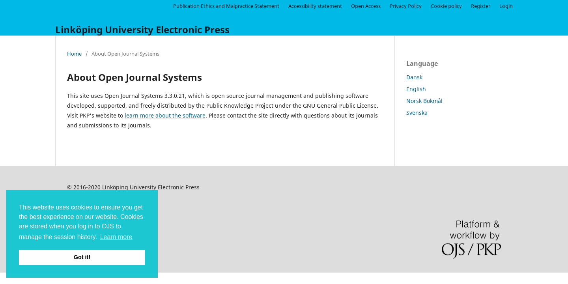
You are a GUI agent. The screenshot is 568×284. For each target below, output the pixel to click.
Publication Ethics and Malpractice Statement (226, 5)
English (416, 89)
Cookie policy (446, 5)
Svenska (417, 112)
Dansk (414, 77)
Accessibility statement (315, 5)
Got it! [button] (82, 257)
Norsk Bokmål (424, 101)
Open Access (366, 5)
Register (480, 5)
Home (74, 53)
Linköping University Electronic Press (142, 29)
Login (506, 5)
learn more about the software (165, 115)
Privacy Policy (406, 5)
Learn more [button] (116, 237)
